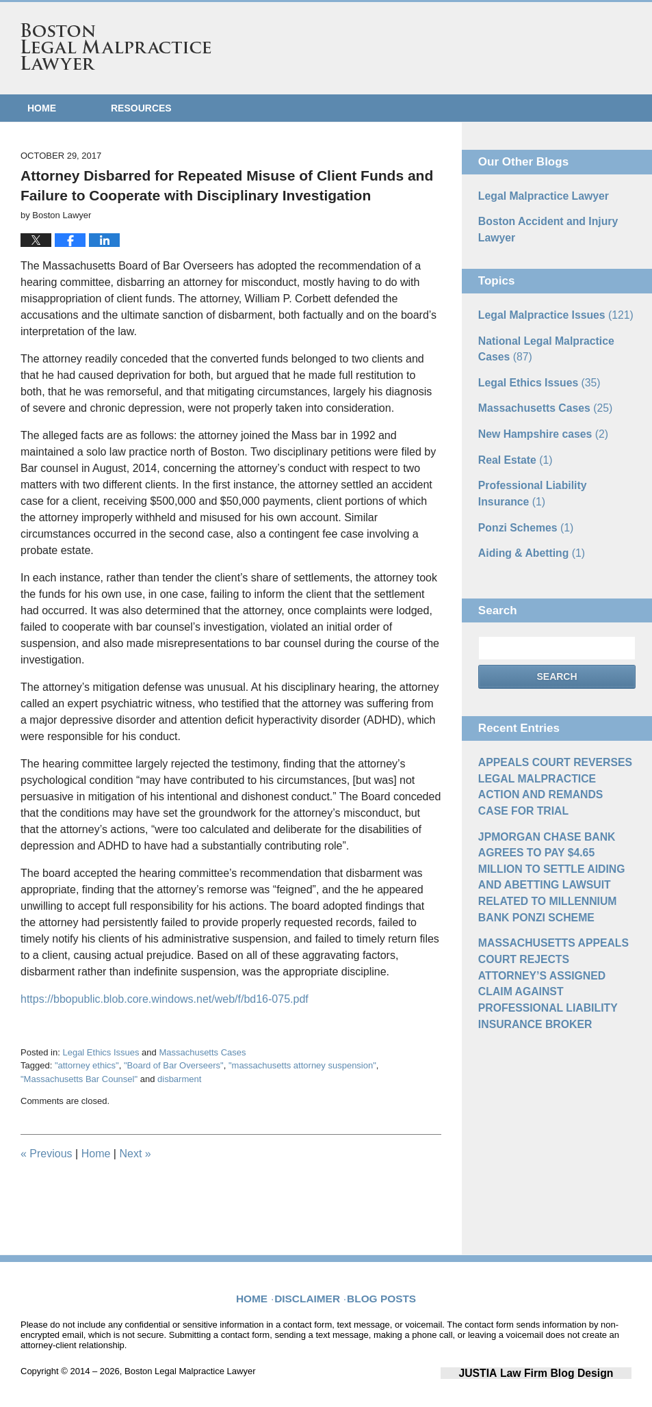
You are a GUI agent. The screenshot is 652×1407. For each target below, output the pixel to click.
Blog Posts (379, 1289)
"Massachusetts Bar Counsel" (79, 1079)
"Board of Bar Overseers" (174, 1065)
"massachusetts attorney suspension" (302, 1065)
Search (556, 651)
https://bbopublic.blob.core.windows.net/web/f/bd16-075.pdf (165, 999)
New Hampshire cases (536, 418)
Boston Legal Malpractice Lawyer (116, 46)
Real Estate (511, 442)
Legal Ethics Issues (100, 1052)
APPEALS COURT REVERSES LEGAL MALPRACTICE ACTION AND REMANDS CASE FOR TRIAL (555, 750)
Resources (141, 108)
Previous (47, 1153)
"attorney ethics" (87, 1065)
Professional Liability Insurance (550, 473)
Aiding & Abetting (525, 528)
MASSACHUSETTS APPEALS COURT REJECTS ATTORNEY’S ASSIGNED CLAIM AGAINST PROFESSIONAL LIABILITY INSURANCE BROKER (550, 913)
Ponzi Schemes (520, 504)
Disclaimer (313, 1289)
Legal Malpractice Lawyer (536, 194)
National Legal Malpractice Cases (554, 339)
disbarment (179, 1079)
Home (41, 108)
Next (135, 1153)
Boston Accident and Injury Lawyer (540, 226)
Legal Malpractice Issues (547, 308)
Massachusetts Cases (202, 1052)
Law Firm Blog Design (566, 1372)
